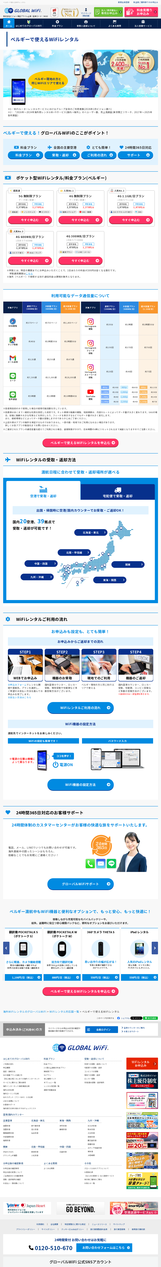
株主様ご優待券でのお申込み (145, 2)
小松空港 (34, 1155)
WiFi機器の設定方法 (80, 784)
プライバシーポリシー (25, 1229)
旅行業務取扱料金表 (98, 1229)
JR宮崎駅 (91, 1155)
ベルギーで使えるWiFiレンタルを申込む (80, 442)
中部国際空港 (8, 1137)
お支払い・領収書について (13, 1183)
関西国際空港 (8, 1133)
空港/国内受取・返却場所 (94, 1082)
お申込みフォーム (17, 684)
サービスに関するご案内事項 (14, 1082)
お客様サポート (9, 1104)
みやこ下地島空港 (95, 1148)
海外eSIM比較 (8, 1090)
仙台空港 (34, 1133)
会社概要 (54, 1224)
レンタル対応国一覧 (51, 1086)
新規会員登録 (123, 2)
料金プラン (23, 155)
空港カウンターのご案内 (134, 1027)
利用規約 (40, 1224)
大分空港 (91, 1133)
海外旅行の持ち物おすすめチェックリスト (19, 1108)
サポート (133, 155)
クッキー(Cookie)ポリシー (72, 1229)
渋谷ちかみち (8, 1152)
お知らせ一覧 (89, 1183)
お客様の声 (88, 1172)
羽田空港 (6, 1129)
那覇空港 (91, 1144)
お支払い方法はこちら (19, 697)
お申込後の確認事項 (11, 1168)
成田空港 (6, 1126)
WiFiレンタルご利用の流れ (80, 707)
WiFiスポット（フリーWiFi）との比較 (18, 1097)
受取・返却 (60, 155)
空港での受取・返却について (95, 1064)
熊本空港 (91, 1129)
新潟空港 (34, 1152)
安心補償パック (50, 1079)
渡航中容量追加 (50, 1090)
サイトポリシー (48, 1229)
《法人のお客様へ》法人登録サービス (99, 1176)
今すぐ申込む (30, 220)
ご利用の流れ (97, 155)
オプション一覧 (50, 1082)
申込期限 (6, 1067)
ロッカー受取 (89, 1079)
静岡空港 (63, 1129)
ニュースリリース (99, 1224)
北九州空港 (92, 1126)
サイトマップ (119, 1224)
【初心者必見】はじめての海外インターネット (21, 1079)
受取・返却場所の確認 (12, 1179)
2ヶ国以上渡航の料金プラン (55, 1067)
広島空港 (63, 1152)
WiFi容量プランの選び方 (12, 1075)
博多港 (90, 1151)
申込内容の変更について (12, 1172)
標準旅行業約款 (138, 1229)
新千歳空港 (35, 1126)
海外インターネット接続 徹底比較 (16, 1086)
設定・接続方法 (9, 1071)
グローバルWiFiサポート (80, 884)
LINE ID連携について (11, 1101)
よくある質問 (49, 1168)
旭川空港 (34, 1129)
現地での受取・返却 (92, 1075)
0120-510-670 (50, 1248)
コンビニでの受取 (91, 1071)
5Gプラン (47, 1075)
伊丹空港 (63, 1126)
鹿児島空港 (92, 1140)
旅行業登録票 (119, 1229)
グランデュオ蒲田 (10, 1155)
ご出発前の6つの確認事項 (13, 1176)
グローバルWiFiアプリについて (96, 1168)
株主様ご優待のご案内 (93, 1179)
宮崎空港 (91, 1137)
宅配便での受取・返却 (93, 1067)
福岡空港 (6, 1140)
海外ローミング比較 (11, 1093)
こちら (29, 273)
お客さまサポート (131, 1031)
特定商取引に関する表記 (75, 1224)
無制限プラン (49, 1071)
